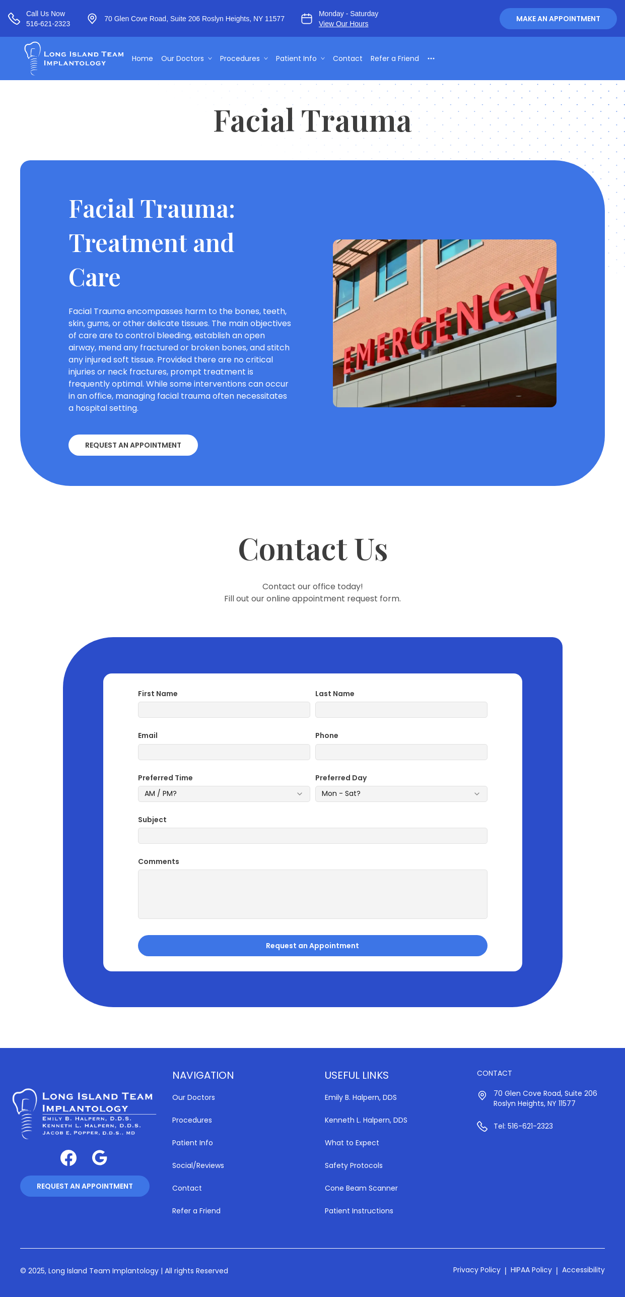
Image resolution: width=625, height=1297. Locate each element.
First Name (158, 694)
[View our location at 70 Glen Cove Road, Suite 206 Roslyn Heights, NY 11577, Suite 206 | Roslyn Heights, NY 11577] (185, 19)
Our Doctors (187, 58)
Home (143, 58)
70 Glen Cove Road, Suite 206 (545, 1093)
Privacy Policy (477, 1270)
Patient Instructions (359, 1211)
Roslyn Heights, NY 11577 (535, 1103)
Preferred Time (165, 778)
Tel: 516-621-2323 (523, 1126)
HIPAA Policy (531, 1270)
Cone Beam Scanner (361, 1188)
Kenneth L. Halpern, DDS (366, 1120)
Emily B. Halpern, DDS (361, 1097)
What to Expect (352, 1143)
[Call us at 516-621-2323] (39, 19)
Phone (326, 735)
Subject (152, 820)
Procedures (245, 58)
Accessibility (583, 1270)
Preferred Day (341, 778)
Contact (349, 58)
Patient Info (301, 58)
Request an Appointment (133, 445)
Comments (158, 861)
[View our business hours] (339, 19)
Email (148, 735)
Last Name (335, 694)
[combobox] (224, 794)
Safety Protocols (354, 1165)
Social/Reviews (198, 1165)
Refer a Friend (396, 58)
